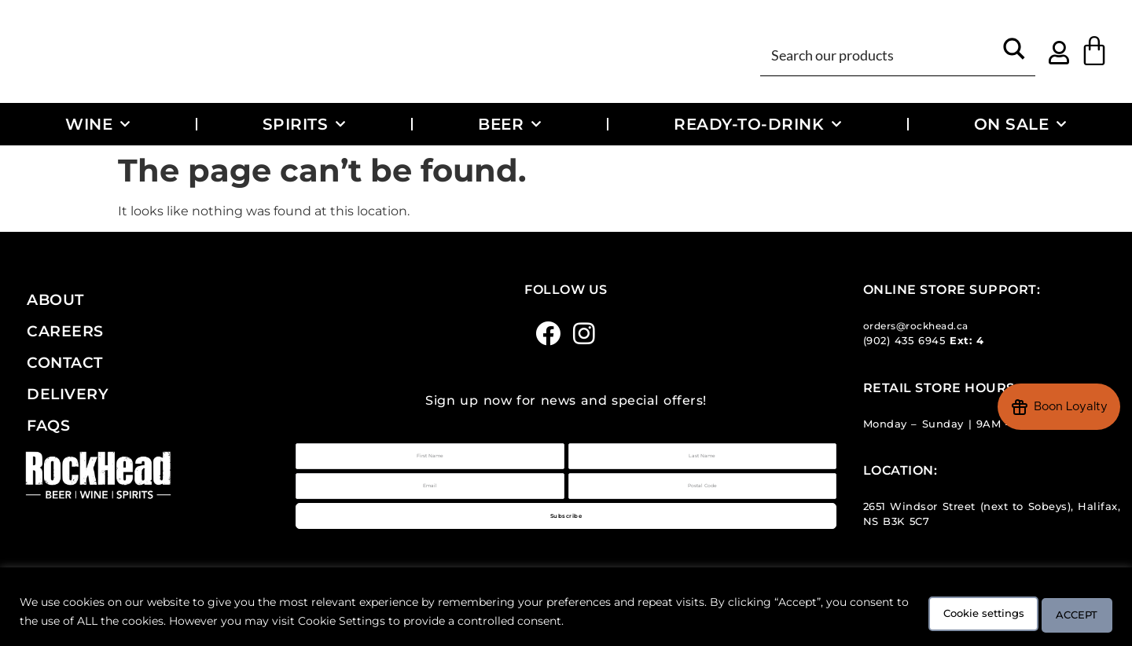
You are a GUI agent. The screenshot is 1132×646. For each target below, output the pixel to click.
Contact (65, 362)
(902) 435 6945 (904, 341)
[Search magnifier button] (1013, 53)
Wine (97, 124)
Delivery (67, 393)
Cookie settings (949, 614)
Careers (65, 330)
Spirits (304, 124)
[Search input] (879, 54)
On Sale (1020, 124)
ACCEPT (1068, 614)
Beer (510, 124)
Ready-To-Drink (758, 124)
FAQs (48, 425)
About (55, 299)
